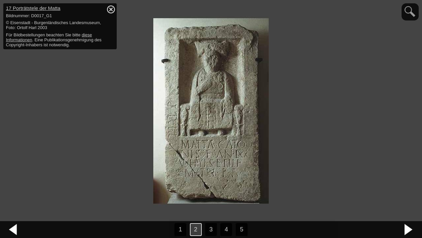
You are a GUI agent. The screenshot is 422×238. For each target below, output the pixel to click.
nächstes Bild (409, 229)
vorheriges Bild (13, 229)
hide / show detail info (111, 9)
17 (33, 8)
